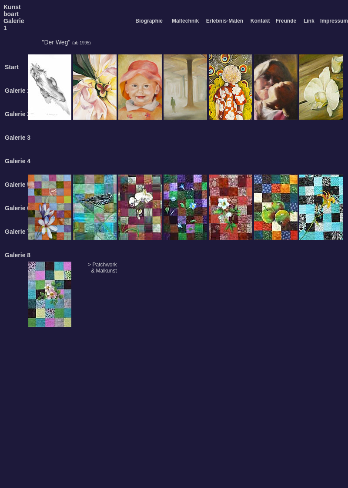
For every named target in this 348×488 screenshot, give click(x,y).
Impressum (334, 21)
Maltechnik (185, 21)
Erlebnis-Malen (224, 21)
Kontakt (260, 21)
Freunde (286, 21)
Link (309, 21)
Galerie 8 (17, 255)
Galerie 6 (17, 208)
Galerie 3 (17, 137)
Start (12, 67)
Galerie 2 (17, 114)
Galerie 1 (17, 90)
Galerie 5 (17, 184)
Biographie (149, 21)
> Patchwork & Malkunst (102, 268)
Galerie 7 (17, 231)
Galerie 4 (17, 161)
